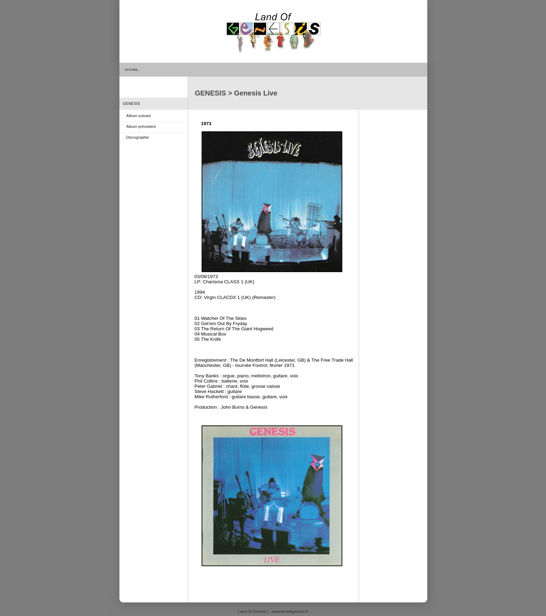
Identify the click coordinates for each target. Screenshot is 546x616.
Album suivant (138, 116)
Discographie (137, 137)
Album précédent (141, 126)
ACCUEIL (132, 69)
